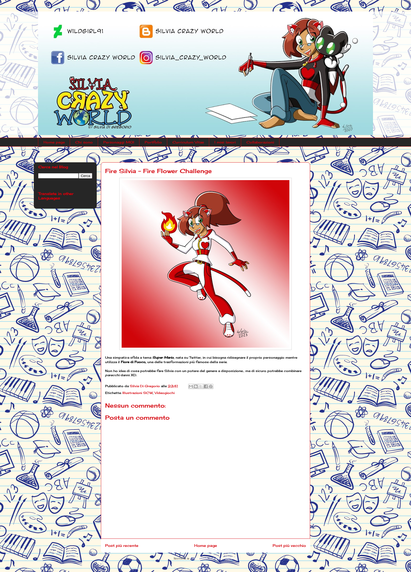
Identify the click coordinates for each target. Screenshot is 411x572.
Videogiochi (165, 393)
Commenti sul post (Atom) (213, 558)
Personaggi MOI (118, 142)
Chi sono (84, 142)
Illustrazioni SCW (137, 393)
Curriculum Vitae (188, 142)
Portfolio (153, 142)
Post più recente (121, 545)
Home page (54, 142)
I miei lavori (225, 142)
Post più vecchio (289, 545)
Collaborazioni (260, 142)
